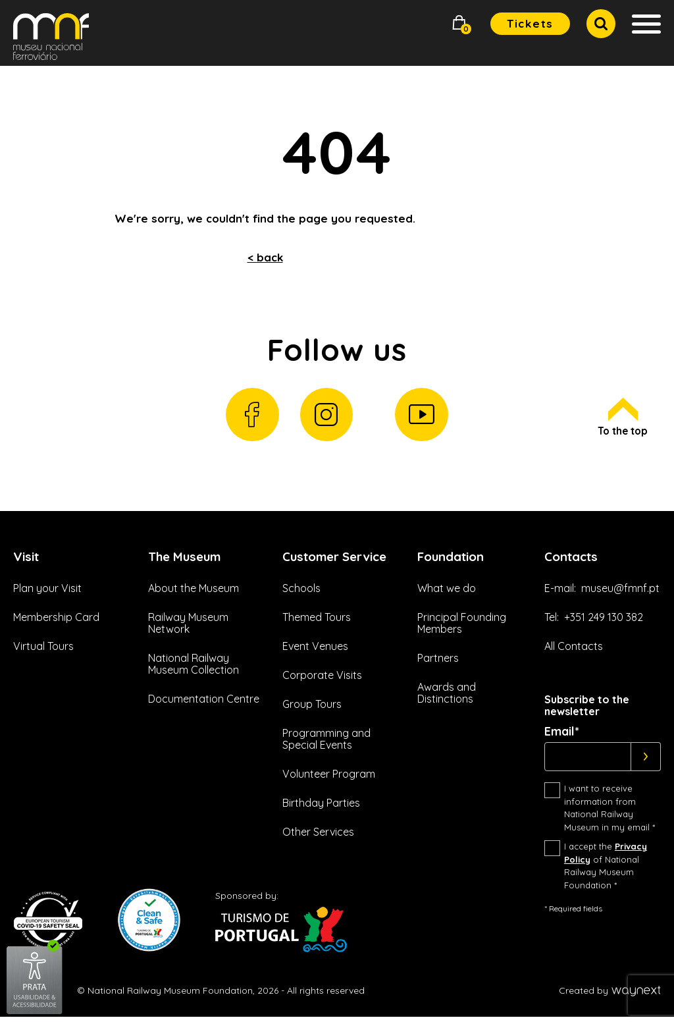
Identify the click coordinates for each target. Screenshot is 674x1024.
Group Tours (312, 726)
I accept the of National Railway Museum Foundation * (605, 873)
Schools (301, 609)
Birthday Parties (321, 825)
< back (265, 257)
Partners (438, 665)
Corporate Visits (322, 697)
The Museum (187, 562)
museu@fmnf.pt (620, 595)
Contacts (574, 562)
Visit (27, 562)
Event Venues (315, 668)
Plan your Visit (47, 595)
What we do (446, 595)
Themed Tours (316, 638)
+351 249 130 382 (603, 624)
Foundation (454, 562)
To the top (621, 421)
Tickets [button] (530, 23)
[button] (459, 24)
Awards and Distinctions (446, 700)
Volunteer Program (328, 796)
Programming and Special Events (326, 761)
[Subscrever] (646, 763)
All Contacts (573, 653)
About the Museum (193, 595)
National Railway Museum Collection (193, 671)
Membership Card (56, 624)
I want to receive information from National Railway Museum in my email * (609, 815)
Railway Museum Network (188, 630)
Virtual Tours (43, 653)
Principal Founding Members (461, 630)
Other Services (318, 854)
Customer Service (313, 569)
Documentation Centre (203, 706)
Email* (561, 738)
